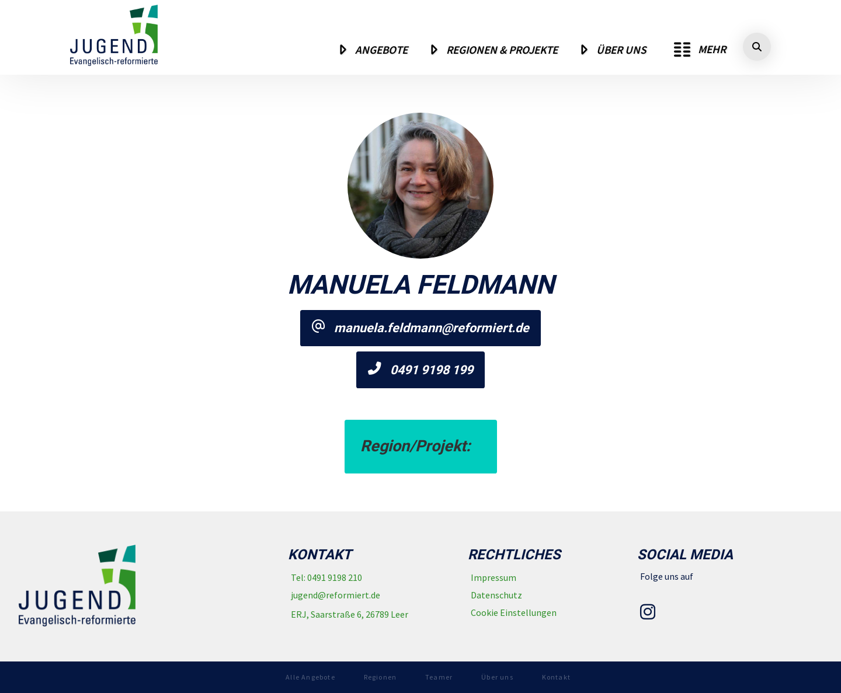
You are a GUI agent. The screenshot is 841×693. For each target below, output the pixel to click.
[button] (700, 50)
